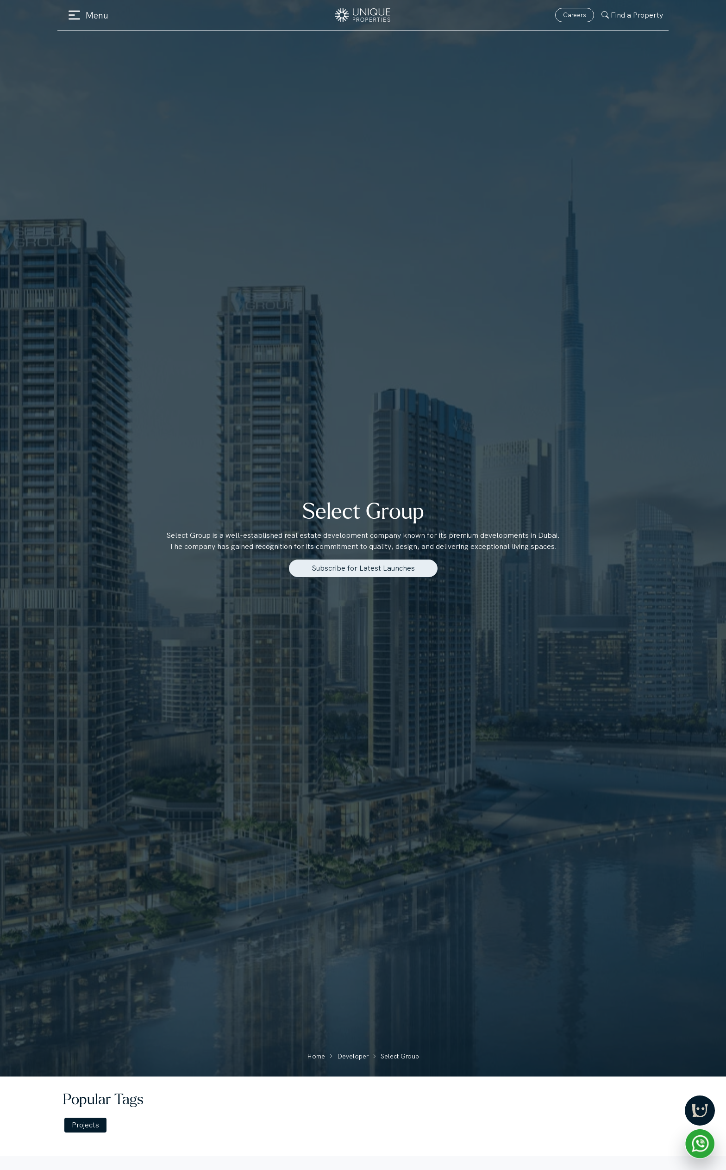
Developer (353, 1056)
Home (316, 1056)
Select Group (400, 1056)
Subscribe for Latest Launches (363, 568)
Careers (574, 15)
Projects (85, 1125)
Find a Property (632, 15)
